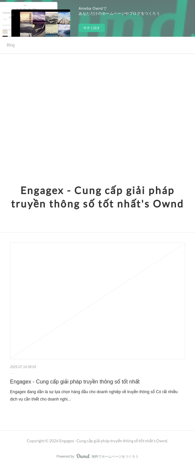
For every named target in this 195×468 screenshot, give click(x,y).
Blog (11, 45)
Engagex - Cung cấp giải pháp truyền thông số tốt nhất (74, 381)
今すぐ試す (91, 28)
